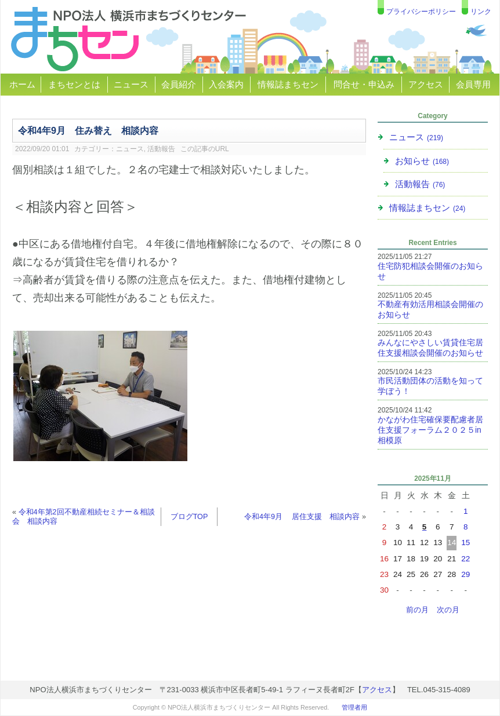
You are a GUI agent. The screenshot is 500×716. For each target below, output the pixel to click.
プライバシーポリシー (421, 12)
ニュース (131, 84)
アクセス (425, 84)
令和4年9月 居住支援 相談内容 (302, 517)
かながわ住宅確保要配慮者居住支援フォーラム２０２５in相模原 (430, 430)
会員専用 (473, 84)
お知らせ (422, 161)
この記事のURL (204, 149)
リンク (480, 12)
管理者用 (354, 707)
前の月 (417, 610)
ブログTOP (189, 517)
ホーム (22, 84)
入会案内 (226, 84)
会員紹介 (178, 84)
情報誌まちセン (288, 84)
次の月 (448, 610)
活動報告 (161, 149)
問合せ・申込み (364, 84)
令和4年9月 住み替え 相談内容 (88, 130)
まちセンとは (74, 84)
